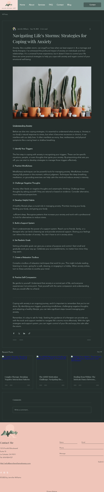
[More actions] (90, 29)
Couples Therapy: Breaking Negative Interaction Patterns (17, 378)
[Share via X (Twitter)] (19, 333)
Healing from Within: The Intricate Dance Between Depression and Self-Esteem (86, 378)
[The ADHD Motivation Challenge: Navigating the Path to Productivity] (52, 364)
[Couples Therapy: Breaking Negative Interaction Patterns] (17, 364)
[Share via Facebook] (14, 333)
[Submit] (100, 462)
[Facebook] (1, 473)
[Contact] (92, 4)
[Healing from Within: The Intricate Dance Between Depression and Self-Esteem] (86, 364)
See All (99, 352)
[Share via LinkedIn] (24, 333)
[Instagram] (4, 473)
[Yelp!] (7, 473)
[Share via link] (29, 333)
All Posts (5, 14)
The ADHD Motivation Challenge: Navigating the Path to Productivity (50, 378)
